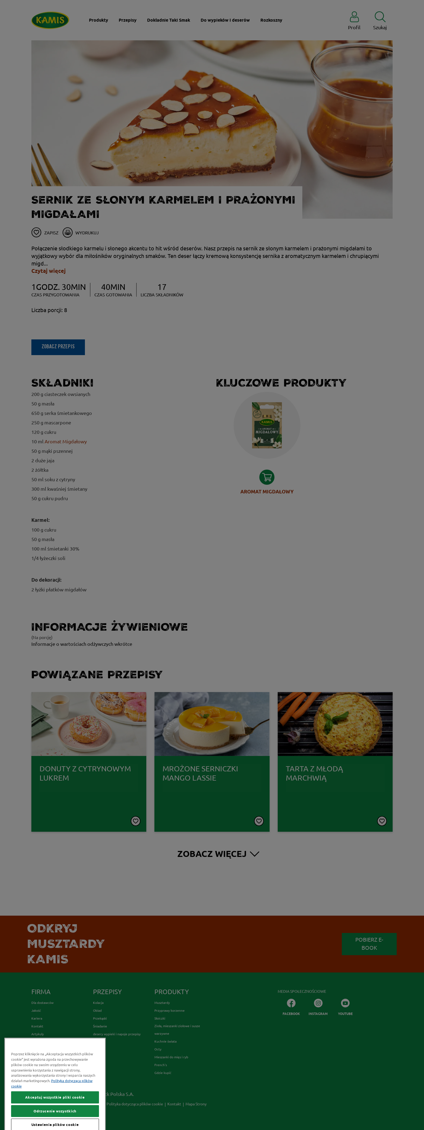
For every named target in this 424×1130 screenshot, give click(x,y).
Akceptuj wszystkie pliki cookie (55, 1117)
